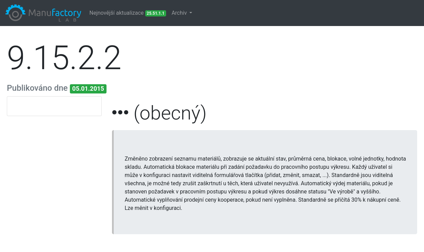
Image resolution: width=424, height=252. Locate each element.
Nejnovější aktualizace (127, 13)
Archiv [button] (180, 13)
